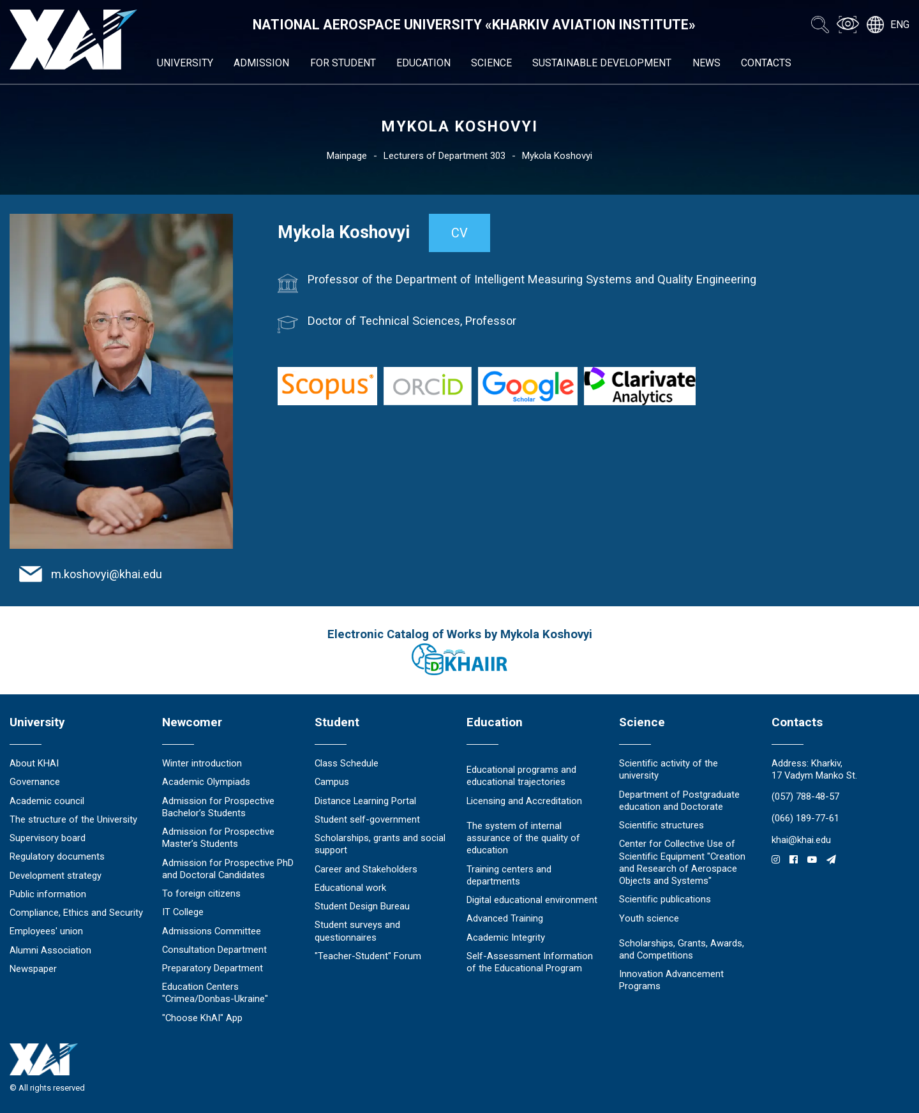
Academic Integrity (506, 937)
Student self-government (367, 819)
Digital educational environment (532, 900)
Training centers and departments (509, 875)
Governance (35, 782)
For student (343, 63)
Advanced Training (505, 918)
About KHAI (34, 763)
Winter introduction (202, 763)
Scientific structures (661, 825)
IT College (183, 912)
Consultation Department (214, 949)
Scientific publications (665, 899)
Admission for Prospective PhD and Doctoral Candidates (228, 869)
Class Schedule (346, 763)
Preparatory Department (212, 968)
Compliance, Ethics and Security (76, 912)
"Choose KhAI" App (202, 1018)
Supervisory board (48, 838)
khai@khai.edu (801, 840)
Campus (332, 782)
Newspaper (33, 969)
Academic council (47, 801)
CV (459, 233)
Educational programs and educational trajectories (521, 776)
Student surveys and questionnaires (357, 931)
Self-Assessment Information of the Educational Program (530, 962)
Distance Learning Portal (365, 801)
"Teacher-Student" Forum (368, 956)
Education (423, 63)
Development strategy (55, 875)
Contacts (766, 63)
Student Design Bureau (362, 906)
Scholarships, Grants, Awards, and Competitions (681, 949)
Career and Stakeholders (366, 869)
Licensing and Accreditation (524, 801)
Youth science (649, 918)
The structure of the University (73, 819)
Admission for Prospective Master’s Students (218, 837)
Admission (261, 63)
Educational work (350, 887)
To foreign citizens (201, 893)
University (185, 63)
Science (491, 63)
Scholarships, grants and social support (380, 844)
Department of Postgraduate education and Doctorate (679, 800)
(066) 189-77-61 (805, 818)
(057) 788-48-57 (805, 796)
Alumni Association (50, 950)
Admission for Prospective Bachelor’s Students (218, 807)
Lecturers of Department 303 (444, 155)
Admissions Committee (211, 931)
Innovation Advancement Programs (671, 980)
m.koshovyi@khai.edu (106, 574)
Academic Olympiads (206, 782)
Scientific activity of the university (668, 769)
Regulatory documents (57, 856)
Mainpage (347, 155)
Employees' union (46, 931)
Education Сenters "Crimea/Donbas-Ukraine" (215, 993)
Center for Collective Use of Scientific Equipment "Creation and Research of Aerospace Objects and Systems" (682, 862)
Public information (48, 894)
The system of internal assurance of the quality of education (523, 838)
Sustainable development (601, 63)
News (706, 63)
